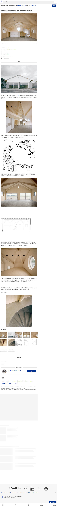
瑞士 (8, 47)
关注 (31, 371)
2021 (8, 54)
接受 (54, 5)
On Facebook (4, 383)
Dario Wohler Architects (11, 49)
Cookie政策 (33, 5)
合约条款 (19, 5)
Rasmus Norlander (9, 56)
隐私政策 (24, 5)
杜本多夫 (18, 95)
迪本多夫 (10, 383)
